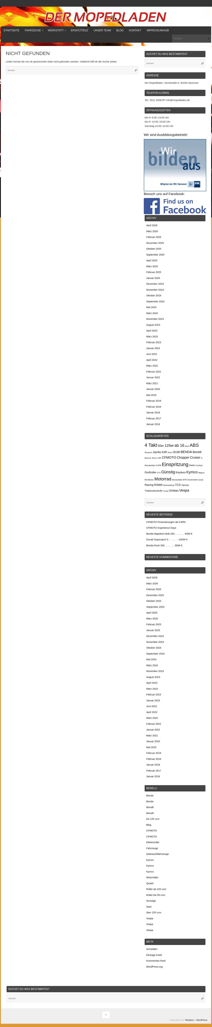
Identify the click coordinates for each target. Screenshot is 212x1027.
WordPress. (202, 1020)
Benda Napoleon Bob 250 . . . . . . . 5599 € (169, 533)
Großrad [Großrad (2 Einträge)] (199, 465)
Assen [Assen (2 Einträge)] (170, 452)
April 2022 (151, 359)
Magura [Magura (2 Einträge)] (201, 473)
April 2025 (151, 260)
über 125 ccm (153, 912)
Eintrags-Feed (154, 955)
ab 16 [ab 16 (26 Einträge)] (179, 445)
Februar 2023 (153, 342)
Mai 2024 (151, 307)
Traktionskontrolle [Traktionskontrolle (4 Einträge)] (153, 491)
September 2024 (155, 301)
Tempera (189, 1020)
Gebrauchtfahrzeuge (157, 854)
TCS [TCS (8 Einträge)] (178, 484)
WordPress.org (154, 966)
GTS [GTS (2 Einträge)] (159, 473)
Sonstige (151, 900)
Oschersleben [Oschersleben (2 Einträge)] (192, 480)
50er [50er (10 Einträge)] (161, 445)
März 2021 (152, 383)
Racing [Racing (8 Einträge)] (149, 484)
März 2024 (152, 313)
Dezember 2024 (155, 283)
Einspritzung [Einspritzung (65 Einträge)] (175, 464)
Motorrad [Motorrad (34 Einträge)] (162, 479)
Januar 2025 (153, 278)
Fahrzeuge (152, 848)
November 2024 (155, 289)
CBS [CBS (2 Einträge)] (159, 458)
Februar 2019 (153, 400)
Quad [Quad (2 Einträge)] (201, 480)
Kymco (150, 859)
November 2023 (155, 318)
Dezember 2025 (155, 243)
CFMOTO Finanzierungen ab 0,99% (166, 522)
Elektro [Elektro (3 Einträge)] (192, 465)
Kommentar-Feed (155, 960)
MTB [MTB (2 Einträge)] (185, 480)
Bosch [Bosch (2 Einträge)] (154, 458)
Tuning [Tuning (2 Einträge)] (165, 491)
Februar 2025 (153, 272)
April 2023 (151, 330)
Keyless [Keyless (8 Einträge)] (181, 472)
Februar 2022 (153, 371)
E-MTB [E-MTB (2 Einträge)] (158, 465)
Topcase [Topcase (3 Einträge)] (185, 485)
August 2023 (153, 324)
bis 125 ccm (152, 818)
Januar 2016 (153, 424)
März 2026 (152, 231)
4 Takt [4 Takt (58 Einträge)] (151, 445)
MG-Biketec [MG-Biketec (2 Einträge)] (149, 480)
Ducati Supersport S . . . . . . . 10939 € (167, 539)
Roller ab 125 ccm (156, 889)
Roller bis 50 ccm (155, 895)
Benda (149, 795)
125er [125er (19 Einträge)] (169, 445)
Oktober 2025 (153, 248)
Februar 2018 (153, 406)
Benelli (150, 807)
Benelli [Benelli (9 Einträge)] (197, 452)
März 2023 (152, 336)
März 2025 (152, 266)
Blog (148, 824)
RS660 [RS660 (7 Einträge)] (158, 484)
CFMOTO (151, 830)
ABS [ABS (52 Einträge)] (194, 445)
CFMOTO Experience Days (161, 527)
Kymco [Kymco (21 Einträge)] (192, 472)
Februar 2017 (153, 418)
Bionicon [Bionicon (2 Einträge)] (148, 458)
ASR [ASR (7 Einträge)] (164, 452)
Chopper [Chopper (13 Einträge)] (183, 457)
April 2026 (151, 225)
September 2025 (155, 254)
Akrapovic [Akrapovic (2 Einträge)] (148, 452)
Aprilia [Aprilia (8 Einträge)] (157, 452)
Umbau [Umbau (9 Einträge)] (173, 490)
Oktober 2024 (153, 295)
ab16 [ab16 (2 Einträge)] (187, 446)
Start (149, 906)
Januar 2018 (153, 412)
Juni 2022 (151, 354)
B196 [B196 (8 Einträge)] (176, 452)
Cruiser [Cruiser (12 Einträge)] (195, 457)
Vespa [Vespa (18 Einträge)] (184, 490)
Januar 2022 (153, 377)
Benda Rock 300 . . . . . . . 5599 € (164, 545)
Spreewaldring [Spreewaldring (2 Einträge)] (168, 485)
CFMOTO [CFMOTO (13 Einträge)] (169, 457)
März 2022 (152, 365)
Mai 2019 (151, 395)
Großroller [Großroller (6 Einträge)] (150, 472)
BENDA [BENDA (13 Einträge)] (186, 452)
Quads (149, 883)
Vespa (149, 918)
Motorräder (152, 877)
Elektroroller (152, 842)
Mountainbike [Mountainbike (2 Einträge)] (177, 480)
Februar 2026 (153, 237)
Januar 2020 (153, 389)
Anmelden (151, 949)
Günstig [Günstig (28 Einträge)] (168, 472)
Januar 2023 (153, 348)
